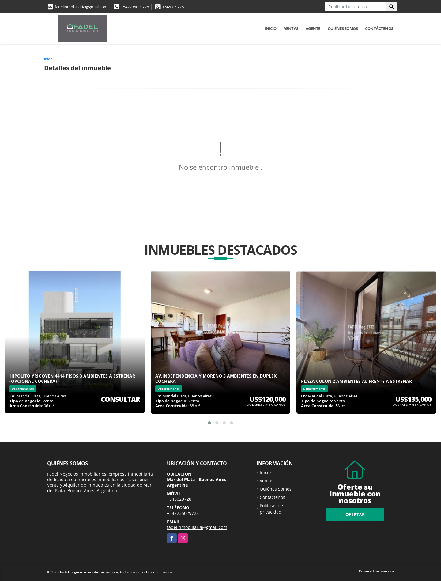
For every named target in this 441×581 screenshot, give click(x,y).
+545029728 (173, 6)
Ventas (291, 28)
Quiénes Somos (343, 28)
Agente (313, 28)
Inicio (271, 28)
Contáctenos (379, 28)
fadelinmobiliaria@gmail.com (81, 6)
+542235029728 (135, 6)
